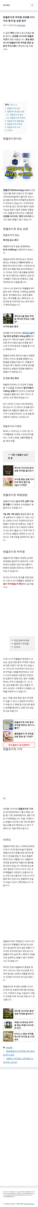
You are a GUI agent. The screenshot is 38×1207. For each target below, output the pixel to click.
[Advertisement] (19, 76)
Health (9, 1047)
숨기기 (13, 105)
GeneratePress (29, 1204)
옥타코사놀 (27, 332)
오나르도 (6, 5)
